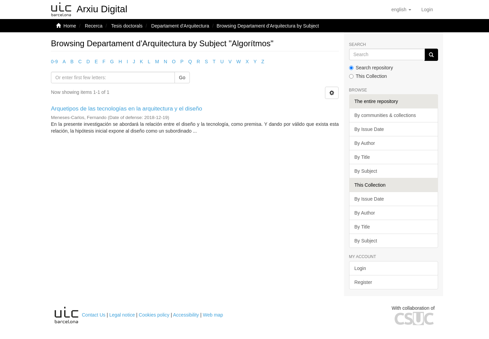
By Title (362, 157)
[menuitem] (427, 9)
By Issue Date (369, 129)
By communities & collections (385, 115)
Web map (213, 315)
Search (357, 45)
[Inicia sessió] (427, 9)
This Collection (368, 76)
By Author (365, 143)
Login (360, 268)
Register (363, 282)
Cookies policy (154, 315)
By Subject (366, 171)
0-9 (54, 61)
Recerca (94, 26)
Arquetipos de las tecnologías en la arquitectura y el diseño (126, 108)
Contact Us (93, 315)
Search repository (371, 67)
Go (182, 77)
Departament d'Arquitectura (180, 26)
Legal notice (122, 315)
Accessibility (186, 315)
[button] (401, 9)
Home (70, 26)
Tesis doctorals (127, 26)
